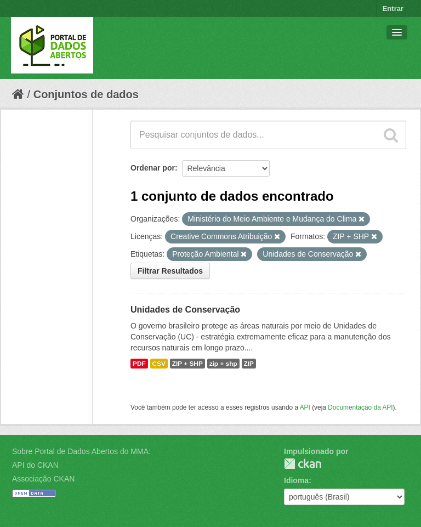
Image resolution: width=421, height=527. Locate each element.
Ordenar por (152, 167)
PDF (139, 363)
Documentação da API (360, 407)
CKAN (302, 463)
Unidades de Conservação (185, 309)
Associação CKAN (43, 478)
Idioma (296, 480)
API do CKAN (35, 465)
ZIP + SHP (187, 363)
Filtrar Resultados (170, 271)
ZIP (249, 363)
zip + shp (223, 363)
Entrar (393, 8)
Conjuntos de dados (86, 94)
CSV (159, 363)
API (305, 407)
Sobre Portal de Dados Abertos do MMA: (81, 451)
